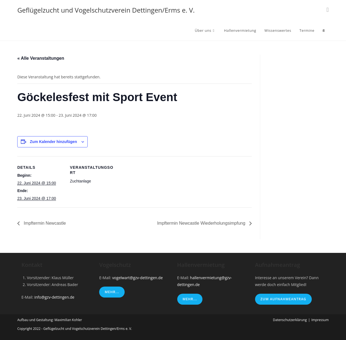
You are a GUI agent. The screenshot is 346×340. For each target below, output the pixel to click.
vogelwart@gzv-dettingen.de (137, 277)
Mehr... (112, 292)
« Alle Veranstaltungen (40, 58)
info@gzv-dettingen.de (54, 297)
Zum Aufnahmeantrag (283, 299)
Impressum (319, 320)
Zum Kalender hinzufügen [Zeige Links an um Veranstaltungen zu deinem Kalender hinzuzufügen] (53, 141)
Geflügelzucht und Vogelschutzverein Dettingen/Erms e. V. (106, 10)
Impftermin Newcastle (44, 223)
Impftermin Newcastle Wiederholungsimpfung (201, 223)
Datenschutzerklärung (290, 320)
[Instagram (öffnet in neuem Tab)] (327, 9)
